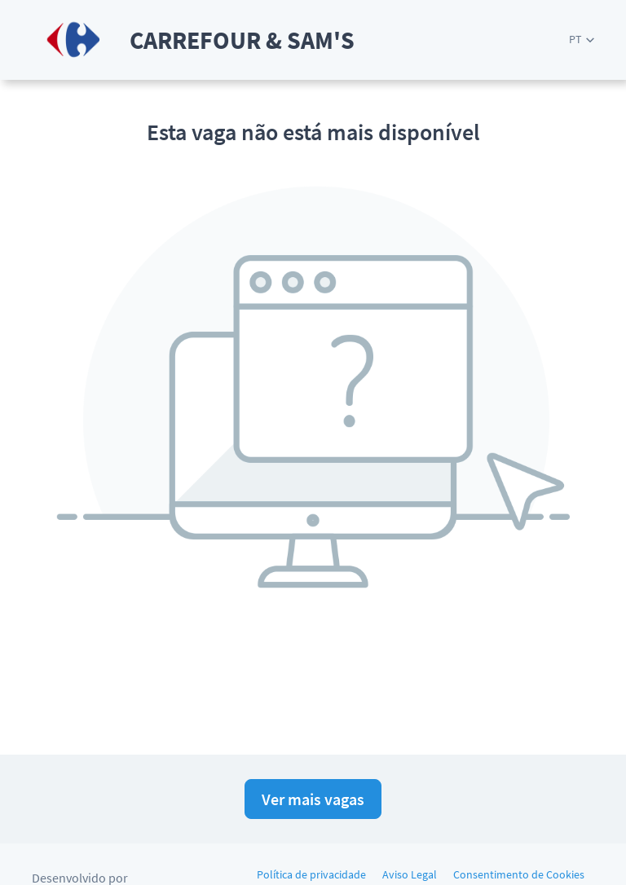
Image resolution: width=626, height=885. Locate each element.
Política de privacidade (311, 874)
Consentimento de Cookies (518, 874)
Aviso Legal (409, 874)
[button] (581, 39)
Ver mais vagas (313, 799)
